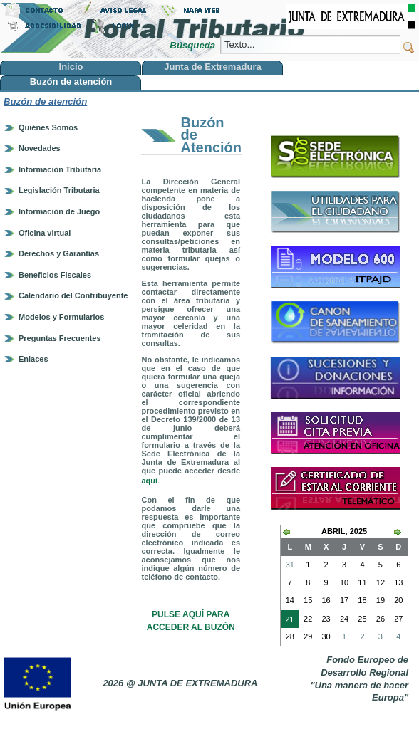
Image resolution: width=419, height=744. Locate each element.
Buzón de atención (45, 101)
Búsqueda (193, 45)
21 (287, 621)
